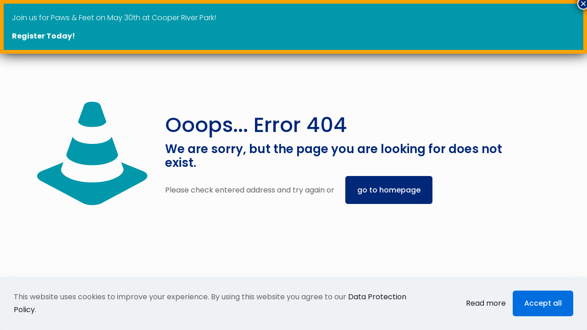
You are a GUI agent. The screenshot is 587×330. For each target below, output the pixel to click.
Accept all (543, 303)
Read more (486, 303)
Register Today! (43, 36)
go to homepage (389, 190)
